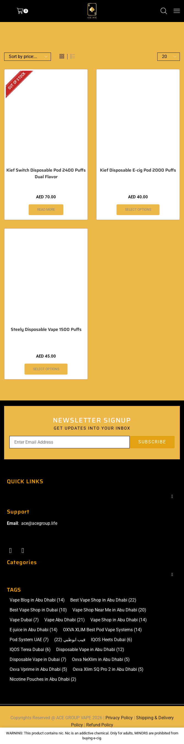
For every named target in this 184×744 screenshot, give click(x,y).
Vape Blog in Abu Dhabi (37, 600)
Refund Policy (99, 724)
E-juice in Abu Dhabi (34, 630)
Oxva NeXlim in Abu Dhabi (101, 659)
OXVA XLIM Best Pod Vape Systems (102, 630)
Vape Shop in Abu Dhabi (118, 620)
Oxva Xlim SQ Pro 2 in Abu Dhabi (108, 669)
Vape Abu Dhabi (64, 620)
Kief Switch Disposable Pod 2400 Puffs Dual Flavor (46, 173)
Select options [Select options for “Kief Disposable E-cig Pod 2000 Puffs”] (138, 210)
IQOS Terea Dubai (30, 649)
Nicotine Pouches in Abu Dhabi (43, 679)
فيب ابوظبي (69, 640)
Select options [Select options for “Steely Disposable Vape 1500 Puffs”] (46, 369)
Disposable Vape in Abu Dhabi (90, 649)
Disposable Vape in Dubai (38, 659)
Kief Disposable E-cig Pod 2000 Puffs (138, 170)
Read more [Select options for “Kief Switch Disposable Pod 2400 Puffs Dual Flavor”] (46, 210)
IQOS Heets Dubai (111, 640)
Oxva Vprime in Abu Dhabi (38, 669)
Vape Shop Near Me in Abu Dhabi (109, 610)
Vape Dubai (24, 620)
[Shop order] (27, 57)
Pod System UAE (29, 640)
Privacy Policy (119, 717)
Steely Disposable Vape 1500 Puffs (46, 329)
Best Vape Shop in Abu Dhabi (103, 600)
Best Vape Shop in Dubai (38, 610)
